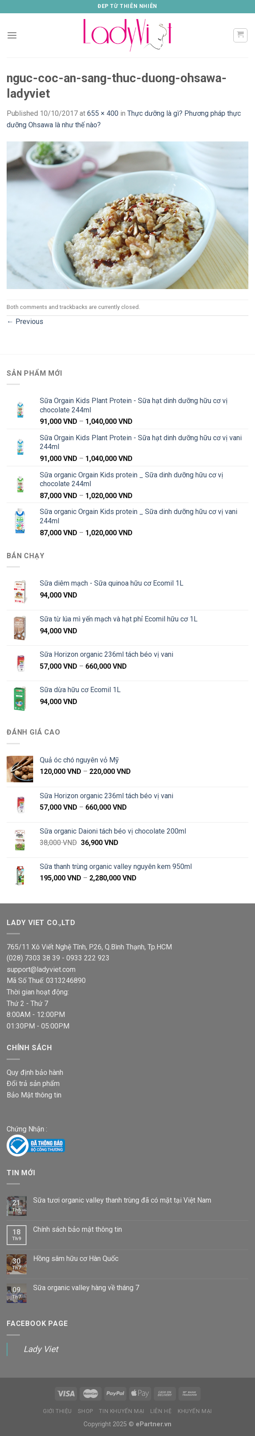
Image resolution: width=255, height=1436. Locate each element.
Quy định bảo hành (35, 1072)
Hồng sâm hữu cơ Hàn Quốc (75, 1258)
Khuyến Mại (195, 1411)
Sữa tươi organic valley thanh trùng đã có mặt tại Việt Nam (122, 1200)
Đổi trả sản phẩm (33, 1083)
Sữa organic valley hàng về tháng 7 (86, 1288)
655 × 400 (102, 113)
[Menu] (12, 35)
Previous (25, 321)
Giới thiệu (57, 1411)
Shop (85, 1411)
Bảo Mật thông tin (34, 1095)
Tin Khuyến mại (122, 1411)
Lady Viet (40, 1349)
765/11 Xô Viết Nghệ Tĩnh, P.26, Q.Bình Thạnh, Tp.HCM (89, 947)
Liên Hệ (160, 1411)
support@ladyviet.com (41, 969)
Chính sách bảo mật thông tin (77, 1229)
